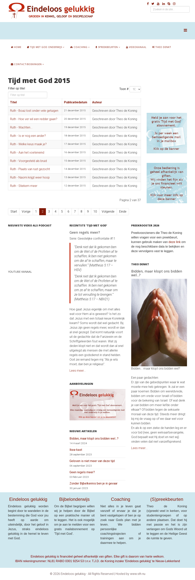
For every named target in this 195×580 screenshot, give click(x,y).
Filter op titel (17, 88)
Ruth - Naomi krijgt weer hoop (30, 177)
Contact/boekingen (26, 64)
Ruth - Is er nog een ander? (28, 136)
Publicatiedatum (75, 102)
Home (16, 47)
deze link (175, 242)
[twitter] (152, 4)
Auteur (97, 102)
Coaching (78, 47)
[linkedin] (163, 4)
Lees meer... (78, 370)
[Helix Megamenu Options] (185, 30)
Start (13, 211)
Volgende (108, 211)
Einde (122, 211)
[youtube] (158, 4)
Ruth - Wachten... (21, 127)
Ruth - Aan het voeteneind (27, 152)
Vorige (26, 211)
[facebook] (148, 4)
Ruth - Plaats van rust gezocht (30, 169)
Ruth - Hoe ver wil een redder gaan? (33, 119)
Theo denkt (161, 47)
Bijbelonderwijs (74, 499)
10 (95, 211)
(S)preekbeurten (166, 499)
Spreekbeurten (107, 47)
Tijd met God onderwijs (44, 47)
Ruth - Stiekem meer (23, 186)
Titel (13, 102)
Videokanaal (136, 47)
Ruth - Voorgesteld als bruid (28, 161)
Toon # (124, 89)
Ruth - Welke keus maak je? (28, 144)
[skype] (169, 4)
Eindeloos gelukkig (28, 499)
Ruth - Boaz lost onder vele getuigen (34, 110)
